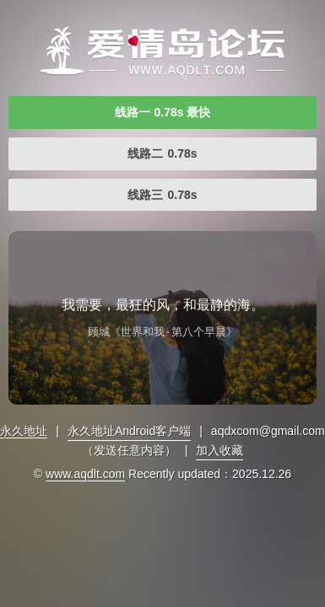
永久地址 (23, 431)
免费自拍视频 (162, 50)
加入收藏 (219, 450)
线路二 (162, 153)
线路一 (163, 112)
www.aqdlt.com (85, 474)
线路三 (162, 194)
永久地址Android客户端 (129, 431)
